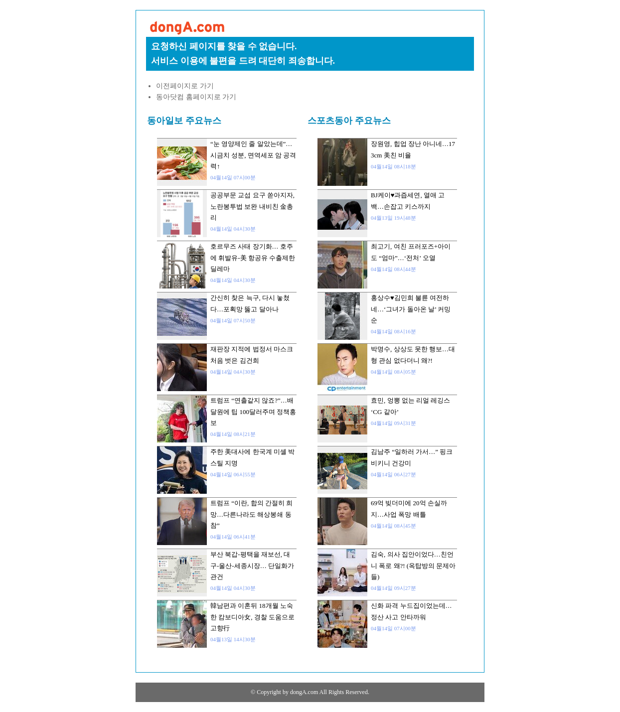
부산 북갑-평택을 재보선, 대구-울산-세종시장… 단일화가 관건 (252, 565)
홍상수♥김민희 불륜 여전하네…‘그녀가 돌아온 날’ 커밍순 (411, 309)
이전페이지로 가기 (185, 86)
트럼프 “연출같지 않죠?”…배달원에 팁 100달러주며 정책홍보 (253, 412)
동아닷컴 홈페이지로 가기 (196, 97)
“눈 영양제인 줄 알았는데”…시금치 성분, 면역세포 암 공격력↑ (253, 155)
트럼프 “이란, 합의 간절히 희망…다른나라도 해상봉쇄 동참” (251, 514)
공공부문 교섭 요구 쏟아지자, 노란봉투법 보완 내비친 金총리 (252, 206)
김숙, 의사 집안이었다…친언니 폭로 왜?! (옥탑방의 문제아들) (413, 565)
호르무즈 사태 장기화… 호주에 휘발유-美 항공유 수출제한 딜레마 (252, 258)
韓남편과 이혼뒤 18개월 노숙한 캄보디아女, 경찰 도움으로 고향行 (252, 617)
